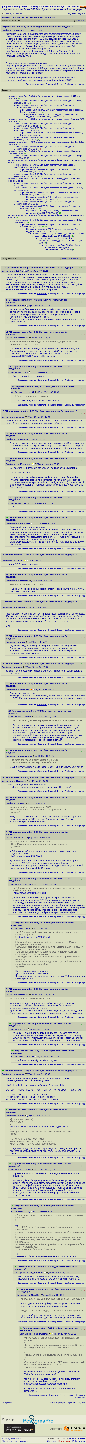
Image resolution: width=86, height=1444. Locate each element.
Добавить (52, 1441)
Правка (59, 84)
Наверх (59, 293)
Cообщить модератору (75, 84)
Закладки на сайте (11, 1438)
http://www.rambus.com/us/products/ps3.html (46, 1384)
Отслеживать (79, 21)
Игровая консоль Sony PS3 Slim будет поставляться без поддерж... (39, 96)
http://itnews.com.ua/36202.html (26, 856)
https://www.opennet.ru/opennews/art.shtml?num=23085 (44, 80)
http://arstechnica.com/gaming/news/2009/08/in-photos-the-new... (44, 77)
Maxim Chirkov (77, 1438)
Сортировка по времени (70, 259)
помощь (16, 6)
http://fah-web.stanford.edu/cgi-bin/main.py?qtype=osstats (35, 1085)
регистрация (37, 6)
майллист (50, 6)
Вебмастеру (78, 1441)
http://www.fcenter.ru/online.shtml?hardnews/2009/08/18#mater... (40, 354)
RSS (83, 259)
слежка (75, 6)
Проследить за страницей (15, 1441)
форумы (6, 6)
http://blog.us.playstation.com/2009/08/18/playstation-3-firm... (37, 65)
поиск (25, 6)
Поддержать (64, 1441)
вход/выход (63, 6)
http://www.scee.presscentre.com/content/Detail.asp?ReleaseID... (39, 51)
